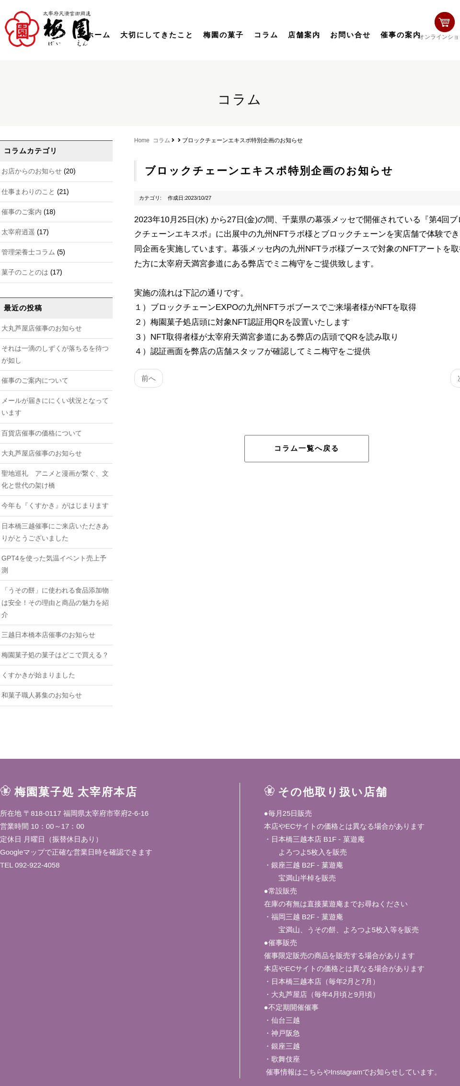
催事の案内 (400, 35)
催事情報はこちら (293, 1072)
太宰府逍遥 (18, 232)
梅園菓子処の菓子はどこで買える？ (55, 655)
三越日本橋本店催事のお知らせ (48, 635)
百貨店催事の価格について (41, 433)
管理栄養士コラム (28, 252)
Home (142, 140)
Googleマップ (22, 852)
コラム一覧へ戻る (306, 448)
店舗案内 (304, 35)
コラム (266, 35)
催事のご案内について (35, 380)
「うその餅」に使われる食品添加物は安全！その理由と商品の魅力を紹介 (55, 602)
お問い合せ (350, 35)
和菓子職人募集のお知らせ (41, 695)
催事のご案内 (21, 212)
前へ (148, 378)
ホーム (98, 35)
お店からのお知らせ (31, 171)
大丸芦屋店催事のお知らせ (41, 328)
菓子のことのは (24, 272)
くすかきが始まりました (38, 675)
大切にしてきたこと (157, 35)
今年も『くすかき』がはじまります (55, 505)
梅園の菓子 (223, 35)
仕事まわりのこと (28, 191)
